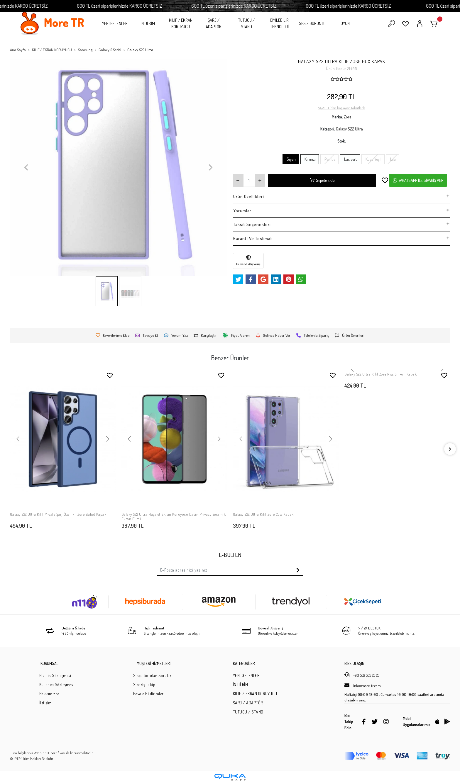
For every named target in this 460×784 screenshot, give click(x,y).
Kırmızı (310, 159)
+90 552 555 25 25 (361, 675)
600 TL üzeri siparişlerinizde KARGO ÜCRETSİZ (135, 6)
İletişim (45, 702)
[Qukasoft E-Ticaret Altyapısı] (230, 777)
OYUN (345, 23)
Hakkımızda (49, 693)
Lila (392, 159)
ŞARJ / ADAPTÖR (213, 23)
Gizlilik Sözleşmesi (55, 675)
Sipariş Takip (144, 684)
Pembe (329, 159)
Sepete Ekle (322, 180)
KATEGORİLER (244, 663)
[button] (434, 23)
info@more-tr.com (362, 685)
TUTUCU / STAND (246, 23)
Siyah (291, 159)
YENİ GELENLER (115, 23)
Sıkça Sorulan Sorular (152, 675)
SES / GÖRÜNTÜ (312, 23)
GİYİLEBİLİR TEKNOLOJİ (279, 23)
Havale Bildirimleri (149, 693)
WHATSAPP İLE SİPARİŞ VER (418, 180)
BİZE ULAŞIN (354, 663)
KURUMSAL (49, 663)
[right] (450, 449)
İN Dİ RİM (148, 23)
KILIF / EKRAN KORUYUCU (180, 23)
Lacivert (350, 159)
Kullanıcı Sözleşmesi (56, 684)
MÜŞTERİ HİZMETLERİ (153, 663)
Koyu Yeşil (373, 159)
